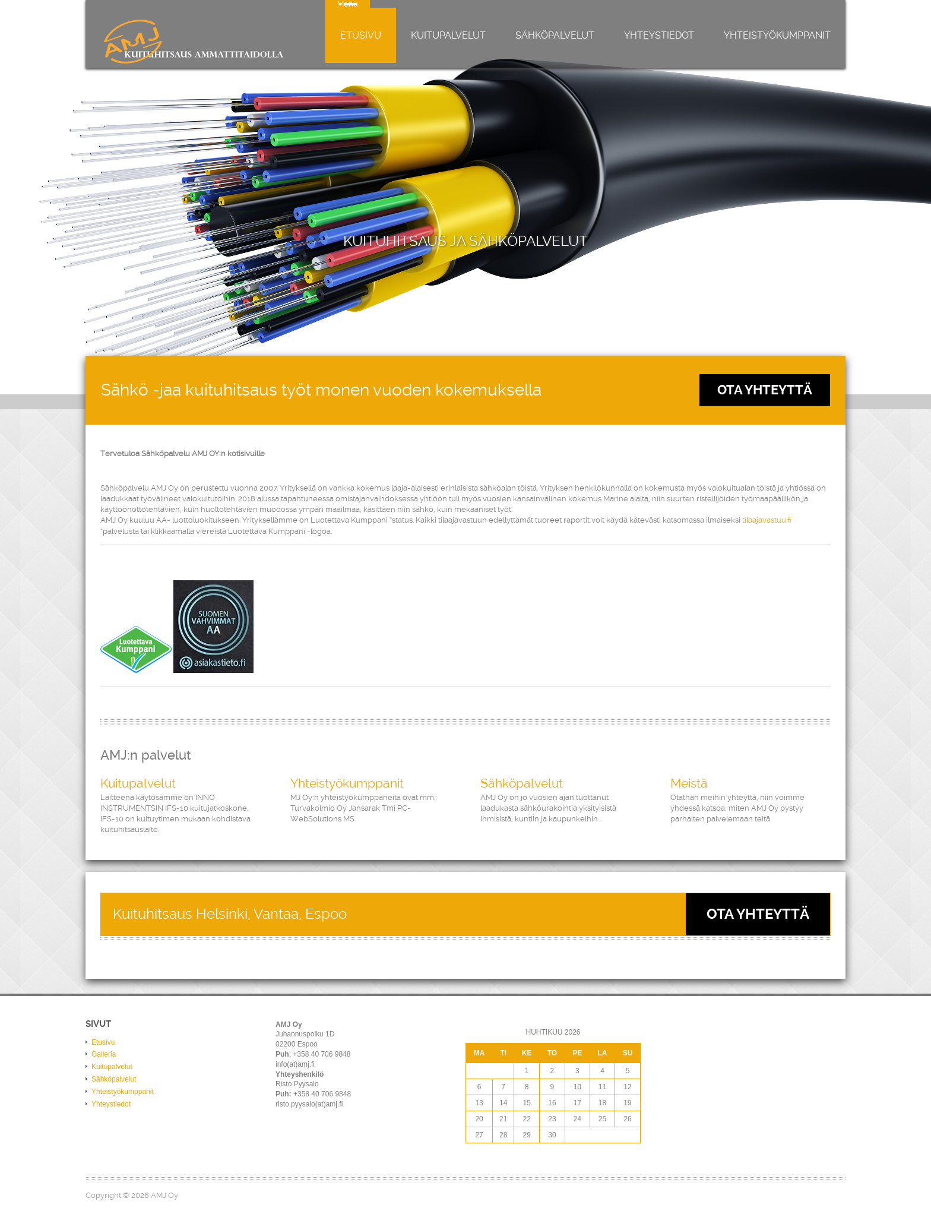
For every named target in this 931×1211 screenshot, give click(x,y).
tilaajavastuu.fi (766, 520)
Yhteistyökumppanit (777, 35)
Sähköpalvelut (554, 35)
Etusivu (360, 35)
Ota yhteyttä (758, 914)
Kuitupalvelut (448, 35)
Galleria (103, 1054)
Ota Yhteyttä (764, 389)
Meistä (689, 783)
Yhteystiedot (659, 35)
